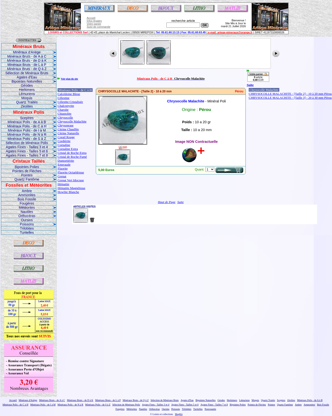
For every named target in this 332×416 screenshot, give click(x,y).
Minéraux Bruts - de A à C (27, 56)
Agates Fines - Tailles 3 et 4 (27, 147)
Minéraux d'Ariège (26, 52)
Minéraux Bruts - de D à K (27, 60)
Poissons (27, 224)
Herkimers (27, 90)
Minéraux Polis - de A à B (27, 122)
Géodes (27, 85)
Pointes (27, 175)
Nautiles (27, 212)
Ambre (27, 191)
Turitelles (27, 232)
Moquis (26, 98)
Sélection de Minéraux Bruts (26, 73)
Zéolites (27, 106)
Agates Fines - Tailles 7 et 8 (27, 155)
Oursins (27, 220)
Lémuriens (27, 94)
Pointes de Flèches (26, 171)
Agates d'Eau (27, 77)
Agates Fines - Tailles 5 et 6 (27, 151)
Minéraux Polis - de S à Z (27, 139)
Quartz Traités (27, 102)
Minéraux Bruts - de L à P (26, 65)
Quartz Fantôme (26, 179)
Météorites (27, 207)
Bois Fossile (27, 199)
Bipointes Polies (27, 167)
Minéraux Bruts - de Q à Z (27, 69)
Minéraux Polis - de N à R (27, 134)
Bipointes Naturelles (27, 81)
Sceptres (27, 118)
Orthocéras (26, 216)
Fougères (27, 203)
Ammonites (26, 195)
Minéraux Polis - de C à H (27, 126)
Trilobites (27, 228)
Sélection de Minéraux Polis (27, 143)
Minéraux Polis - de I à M (27, 130)
